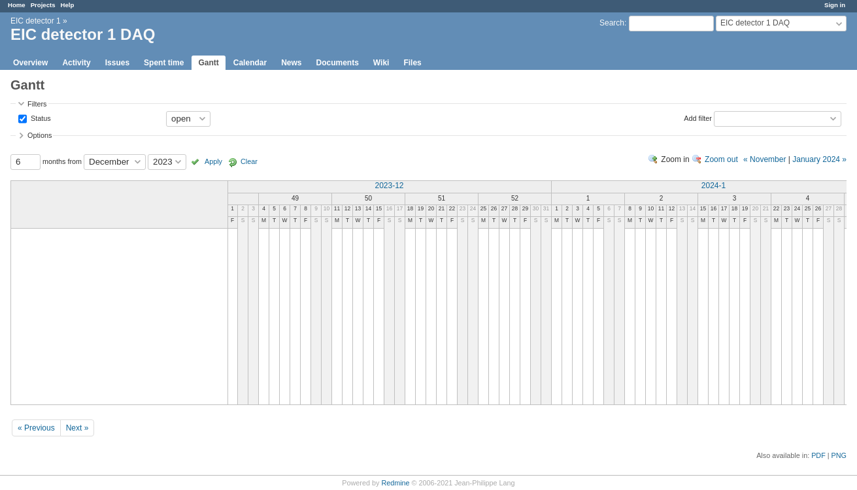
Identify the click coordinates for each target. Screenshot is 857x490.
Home (16, 4)
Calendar (250, 62)
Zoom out (721, 159)
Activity (76, 62)
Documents (337, 62)
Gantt (208, 62)
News (291, 62)
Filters (36, 104)
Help (68, 4)
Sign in (834, 4)
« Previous (36, 428)
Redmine (395, 483)
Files (412, 62)
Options (39, 135)
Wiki (381, 62)
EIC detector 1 (35, 20)
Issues (117, 62)
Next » (77, 428)
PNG (839, 455)
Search (611, 22)
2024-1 (713, 185)
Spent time (164, 62)
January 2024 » (819, 159)
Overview (30, 62)
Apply (213, 161)
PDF (818, 455)
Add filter (698, 118)
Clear (249, 161)
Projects (43, 4)
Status (40, 118)
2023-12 (389, 185)
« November (764, 159)
